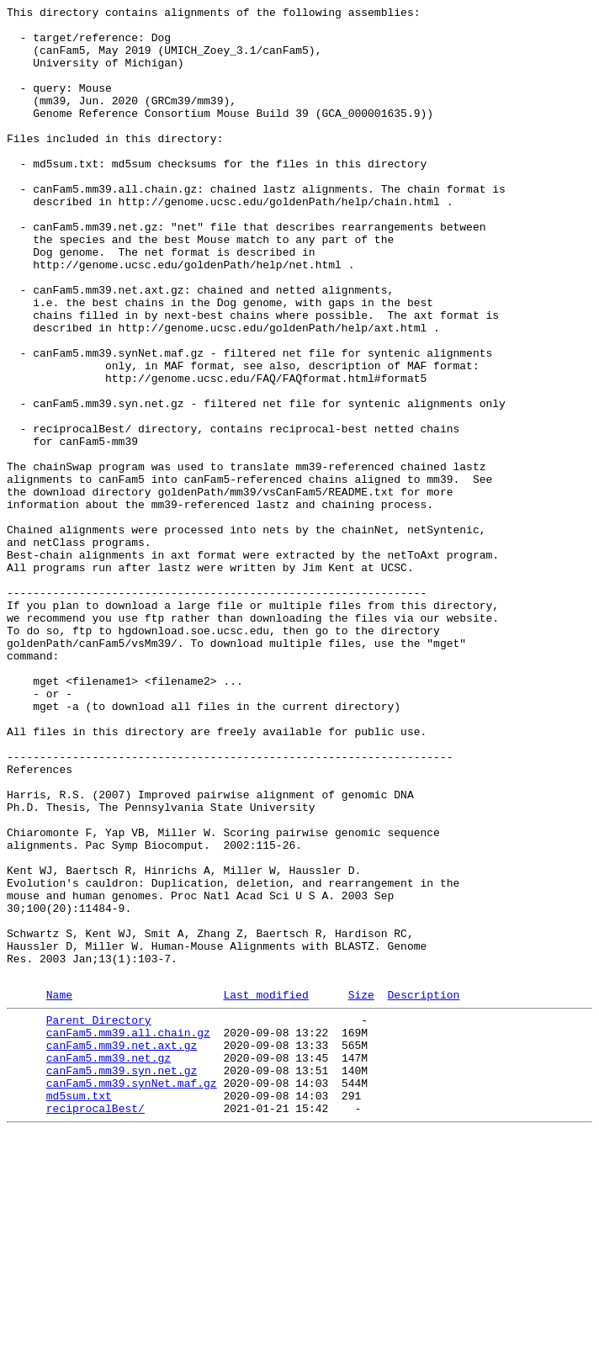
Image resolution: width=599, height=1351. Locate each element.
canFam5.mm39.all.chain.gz (128, 1234)
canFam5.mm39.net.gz (108, 1264)
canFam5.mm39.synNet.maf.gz (131, 1294)
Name (59, 1191)
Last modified (265, 1191)
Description (423, 1191)
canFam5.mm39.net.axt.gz (121, 1249)
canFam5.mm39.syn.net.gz (121, 1279)
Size (361, 1191)
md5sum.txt (79, 1309)
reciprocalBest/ (95, 1324)
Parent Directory (98, 1218)
